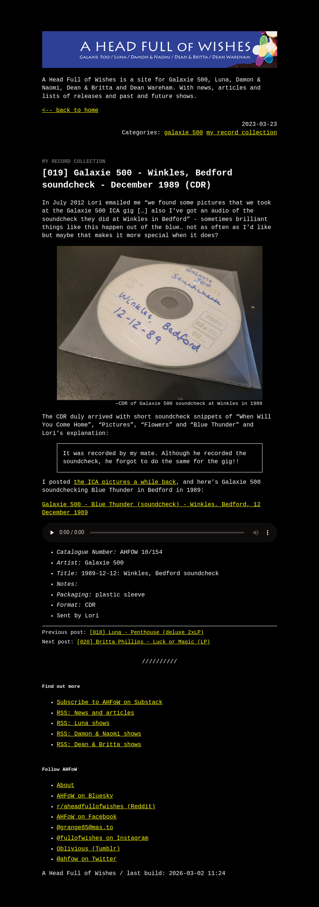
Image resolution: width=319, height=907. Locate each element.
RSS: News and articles (95, 713)
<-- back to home (70, 110)
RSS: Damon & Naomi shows (99, 734)
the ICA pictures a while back (125, 482)
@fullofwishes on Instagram (103, 838)
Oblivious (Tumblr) (88, 849)
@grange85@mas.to (85, 828)
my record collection (241, 133)
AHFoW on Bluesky (85, 796)
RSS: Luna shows (83, 723)
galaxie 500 (183, 133)
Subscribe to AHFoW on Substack (110, 703)
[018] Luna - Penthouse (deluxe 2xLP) (147, 632)
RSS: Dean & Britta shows (99, 745)
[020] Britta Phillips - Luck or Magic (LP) (143, 641)
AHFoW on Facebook (87, 817)
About (66, 785)
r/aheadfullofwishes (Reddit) (106, 807)
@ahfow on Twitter (87, 859)
